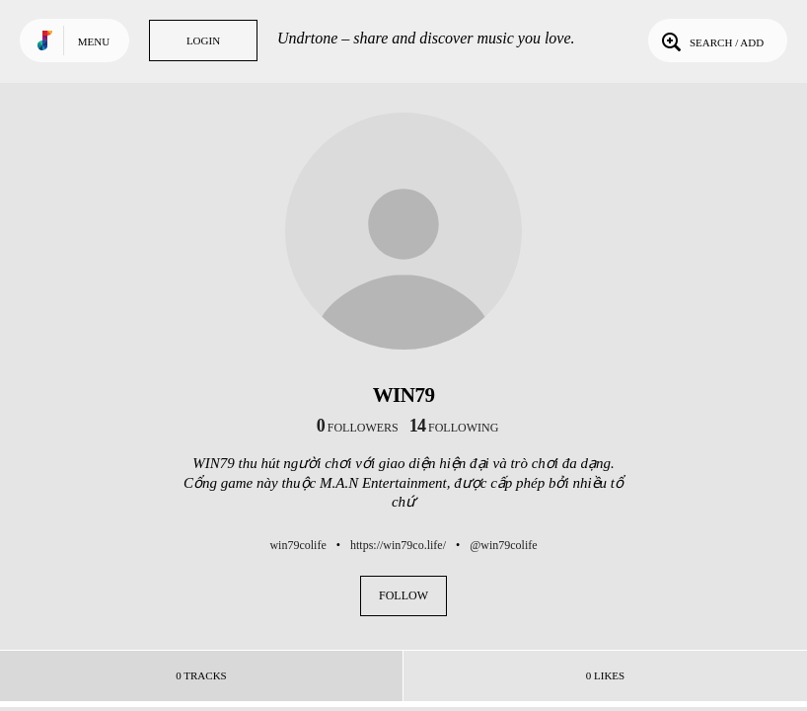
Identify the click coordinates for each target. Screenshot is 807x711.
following (454, 427)
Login (203, 40)
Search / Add (711, 40)
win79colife (297, 545)
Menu (94, 41)
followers (358, 427)
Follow (403, 595)
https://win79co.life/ (398, 545)
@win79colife (503, 545)
